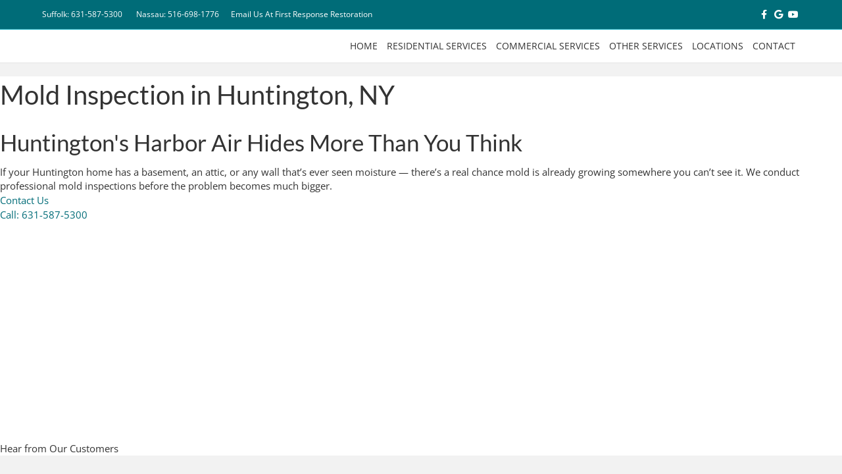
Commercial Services (548, 46)
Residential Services (437, 46)
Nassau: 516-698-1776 (177, 14)
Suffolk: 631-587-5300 (82, 14)
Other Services (646, 46)
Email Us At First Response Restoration (301, 14)
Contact (774, 46)
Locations (717, 46)
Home (364, 46)
